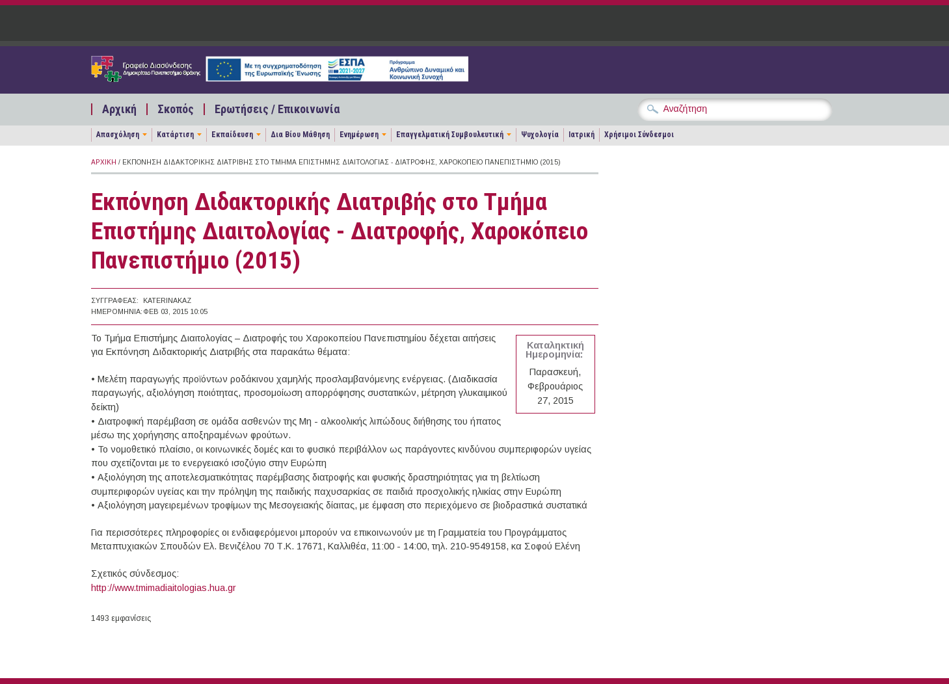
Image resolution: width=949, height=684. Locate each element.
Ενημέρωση (359, 134)
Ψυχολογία (540, 134)
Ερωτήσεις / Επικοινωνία (277, 109)
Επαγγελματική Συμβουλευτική (449, 134)
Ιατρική (581, 134)
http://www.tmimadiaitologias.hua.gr (163, 588)
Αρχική (119, 109)
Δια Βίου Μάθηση (300, 134)
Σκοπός (175, 109)
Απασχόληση (117, 134)
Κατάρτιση (175, 134)
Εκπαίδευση (232, 134)
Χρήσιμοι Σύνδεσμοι (639, 134)
